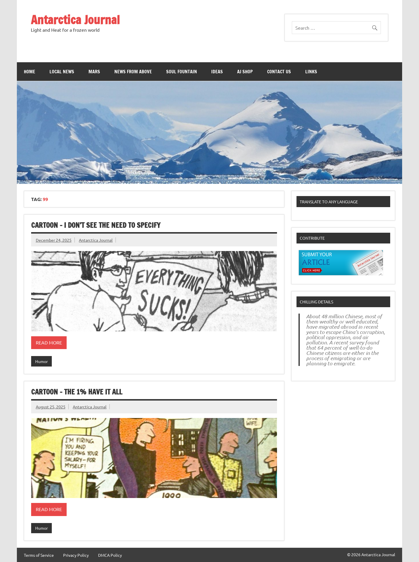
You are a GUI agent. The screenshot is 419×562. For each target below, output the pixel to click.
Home (29, 71)
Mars (94, 71)
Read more (49, 342)
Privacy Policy (76, 555)
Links (311, 71)
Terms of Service (39, 555)
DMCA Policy (110, 555)
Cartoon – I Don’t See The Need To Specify (95, 225)
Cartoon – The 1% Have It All (76, 392)
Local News (61, 71)
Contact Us (279, 71)
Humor (41, 361)
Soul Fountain (181, 71)
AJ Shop (245, 71)
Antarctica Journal (75, 19)
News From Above (133, 71)
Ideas (217, 71)
